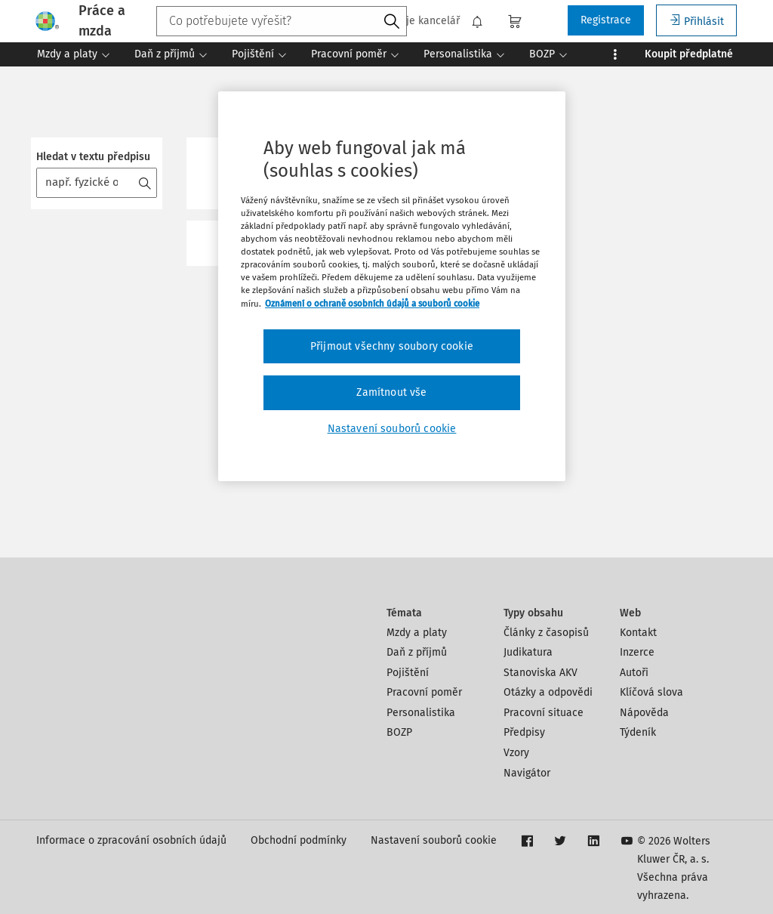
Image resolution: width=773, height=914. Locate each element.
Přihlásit (696, 21)
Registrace (606, 20)
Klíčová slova (651, 692)
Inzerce (637, 652)
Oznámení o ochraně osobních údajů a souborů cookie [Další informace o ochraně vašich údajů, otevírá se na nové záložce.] (372, 303)
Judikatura (528, 652)
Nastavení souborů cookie (434, 840)
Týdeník (638, 732)
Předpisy (524, 732)
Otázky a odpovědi (548, 692)
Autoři (634, 672)
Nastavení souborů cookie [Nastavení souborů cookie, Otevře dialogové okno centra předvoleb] (392, 428)
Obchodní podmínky (298, 840)
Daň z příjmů (416, 652)
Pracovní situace (544, 712)
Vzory (516, 752)
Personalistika (420, 712)
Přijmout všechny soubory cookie (391, 346)
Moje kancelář (417, 21)
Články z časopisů (546, 632)
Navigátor (527, 773)
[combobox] (281, 21)
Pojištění (407, 672)
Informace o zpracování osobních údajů (131, 840)
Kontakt (638, 632)
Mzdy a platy (416, 632)
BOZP (399, 732)
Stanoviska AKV (540, 672)
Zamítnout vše (391, 392)
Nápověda (644, 712)
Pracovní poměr (424, 692)
